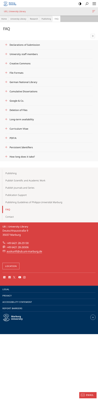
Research (34, 18)
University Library (18, 18)
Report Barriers (12, 308)
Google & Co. (17, 100)
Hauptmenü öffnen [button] (93, 3)
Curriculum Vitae (19, 128)
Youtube (19, 277)
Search (86, 4)
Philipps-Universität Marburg (15, 320)
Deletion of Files (18, 110)
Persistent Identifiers (21, 147)
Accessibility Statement (17, 302)
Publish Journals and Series (19, 187)
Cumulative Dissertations (23, 91)
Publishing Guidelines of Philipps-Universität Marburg (33, 202)
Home (4, 18)
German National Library (23, 82)
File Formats (16, 73)
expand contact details (92, 317)
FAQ (7, 209)
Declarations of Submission (25, 45)
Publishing (46, 18)
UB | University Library (93, 11)
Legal (5, 289)
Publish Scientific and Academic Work (25, 180)
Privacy (7, 295)
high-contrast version (79, 4)
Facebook (9, 277)
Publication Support (16, 195)
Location (11, 266)
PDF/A (13, 138)
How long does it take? (22, 156)
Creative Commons (20, 63)
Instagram (24, 277)
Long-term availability (22, 119)
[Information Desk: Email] (88, 395)
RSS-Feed (4, 277)
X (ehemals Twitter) (13, 277)
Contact (9, 216)
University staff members (24, 54)
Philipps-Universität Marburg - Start (11, 3)
